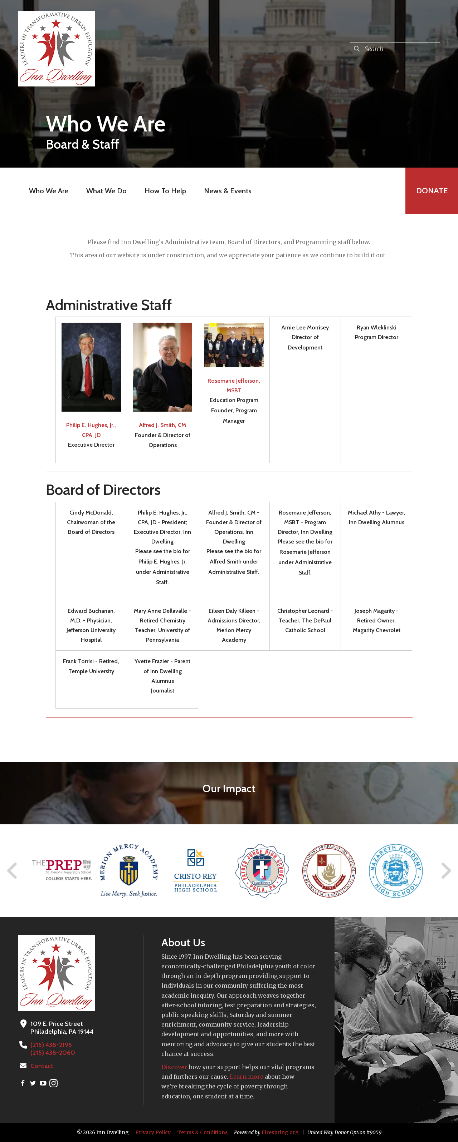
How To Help (165, 191)
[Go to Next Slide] (445, 871)
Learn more (246, 1076)
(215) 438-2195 (51, 1045)
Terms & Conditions (202, 1132)
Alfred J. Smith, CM (162, 425)
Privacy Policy (153, 1132)
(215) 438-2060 (52, 1053)
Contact (41, 1066)
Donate (431, 190)
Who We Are (48, 191)
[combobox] (395, 48)
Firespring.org (280, 1132)
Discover (174, 1067)
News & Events (227, 191)
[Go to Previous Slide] (12, 871)
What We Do (106, 191)
